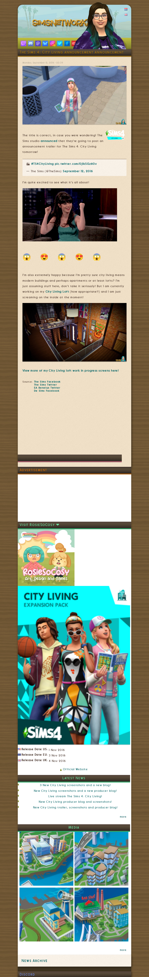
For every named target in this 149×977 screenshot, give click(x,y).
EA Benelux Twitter (47, 387)
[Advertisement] (63, 425)
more (123, 816)
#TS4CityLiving (42, 164)
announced (49, 141)
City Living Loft (57, 291)
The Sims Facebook (47, 381)
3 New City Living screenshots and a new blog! (75, 785)
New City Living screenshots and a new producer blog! (75, 791)
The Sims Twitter (45, 384)
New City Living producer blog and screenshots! (75, 801)
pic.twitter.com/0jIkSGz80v (76, 164)
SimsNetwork (61, 23)
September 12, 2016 (78, 171)
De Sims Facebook (47, 390)
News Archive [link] (34, 960)
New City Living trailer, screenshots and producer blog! (75, 807)
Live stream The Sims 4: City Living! (75, 796)
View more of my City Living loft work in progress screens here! (71, 370)
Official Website (75, 769)
